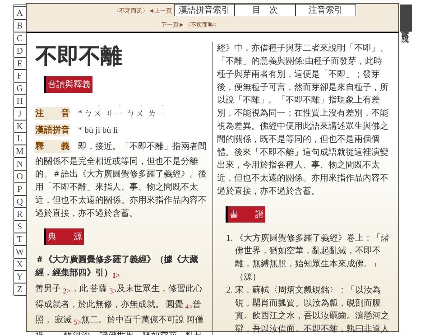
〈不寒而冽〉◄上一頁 (142, 10)
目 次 (265, 9)
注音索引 (326, 9)
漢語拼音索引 (204, 9)
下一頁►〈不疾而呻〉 (190, 24)
